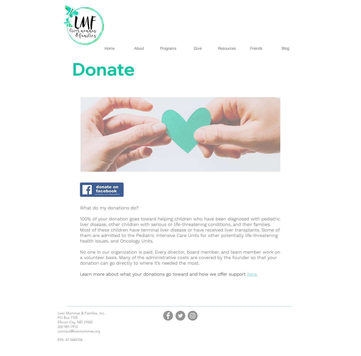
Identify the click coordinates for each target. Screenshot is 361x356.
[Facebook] (168, 316)
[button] (168, 48)
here (252, 274)
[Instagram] (193, 316)
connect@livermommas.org (79, 331)
